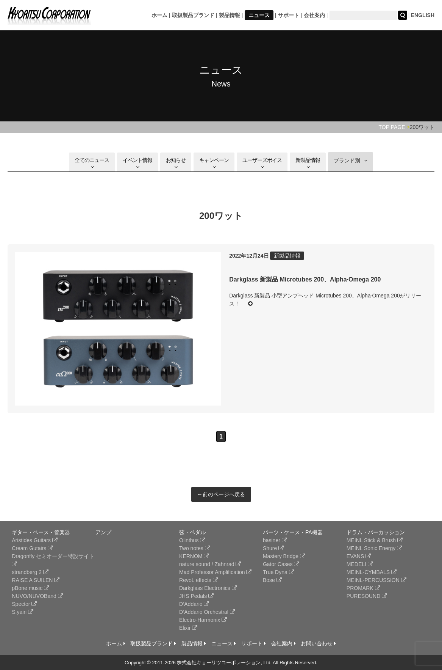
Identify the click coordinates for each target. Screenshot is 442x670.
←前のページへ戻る (221, 494)
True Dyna (278, 572)
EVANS (359, 556)
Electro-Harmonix (203, 620)
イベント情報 (137, 163)
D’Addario (194, 604)
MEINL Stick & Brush (375, 540)
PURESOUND (367, 596)
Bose (272, 580)
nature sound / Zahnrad (210, 564)
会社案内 (314, 15)
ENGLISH (422, 15)
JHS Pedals (196, 596)
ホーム (159, 15)
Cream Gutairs (32, 548)
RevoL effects (198, 580)
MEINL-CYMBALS (372, 572)
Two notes (194, 548)
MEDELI (360, 564)
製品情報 (229, 15)
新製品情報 (307, 163)
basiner (275, 540)
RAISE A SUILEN (35, 580)
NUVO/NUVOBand (37, 596)
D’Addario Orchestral (207, 612)
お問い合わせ (318, 643)
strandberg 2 (30, 572)
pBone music (30, 588)
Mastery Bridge (284, 556)
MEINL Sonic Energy (374, 548)
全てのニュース (92, 163)
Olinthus (192, 540)
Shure (273, 548)
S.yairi (22, 612)
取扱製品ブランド (193, 15)
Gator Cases (281, 564)
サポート (288, 15)
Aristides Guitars (35, 540)
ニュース (259, 15)
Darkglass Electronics (208, 588)
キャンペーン (214, 163)
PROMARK (363, 588)
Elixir (188, 628)
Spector (24, 604)
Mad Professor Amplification (215, 572)
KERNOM (194, 556)
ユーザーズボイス (262, 163)
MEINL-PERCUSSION (376, 580)
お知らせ (176, 163)
